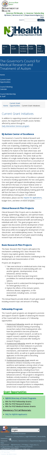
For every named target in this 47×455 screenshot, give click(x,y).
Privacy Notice (19, 436)
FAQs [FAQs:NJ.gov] (42, 17)
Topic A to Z (34, 445)
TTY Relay (25, 445)
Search (21, 20)
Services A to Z (18, 15)
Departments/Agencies (34, 15)
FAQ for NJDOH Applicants (16, 414)
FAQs (2, 443)
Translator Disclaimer (18, 433)
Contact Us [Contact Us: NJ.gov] (9, 436)
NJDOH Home (15, 445)
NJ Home (7, 15)
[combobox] (25, 430)
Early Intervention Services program (15, 126)
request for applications (33, 197)
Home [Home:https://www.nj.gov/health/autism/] (5, 105)
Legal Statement (30, 436)
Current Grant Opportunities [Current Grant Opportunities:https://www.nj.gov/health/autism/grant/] (15, 104)
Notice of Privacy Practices (24, 447)
